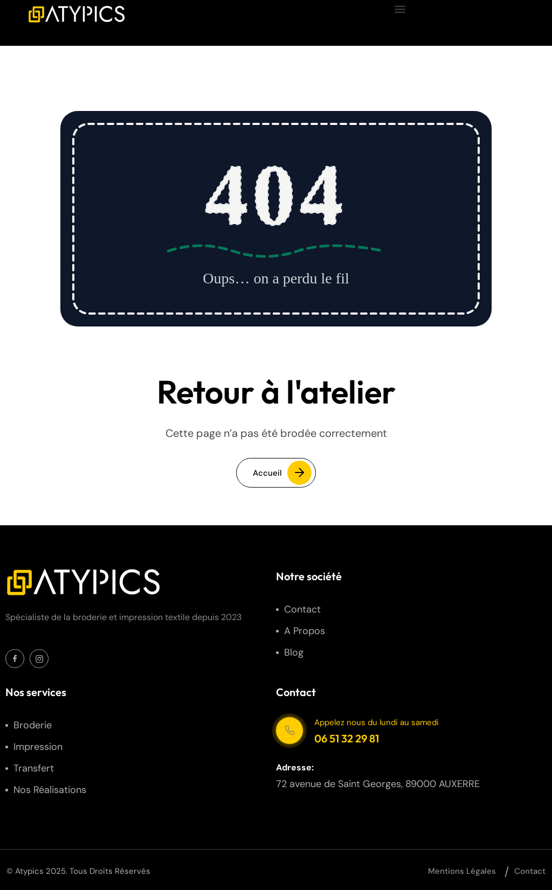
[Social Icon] (14, 658)
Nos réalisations (49, 789)
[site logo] (76, 14)
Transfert (33, 768)
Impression (38, 746)
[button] (400, 9)
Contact (302, 609)
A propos (304, 630)
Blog (293, 652)
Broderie (32, 725)
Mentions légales (462, 871)
